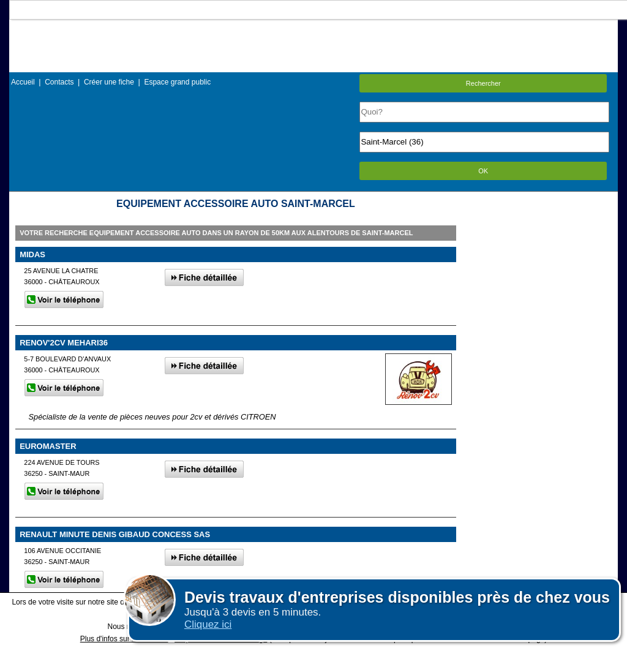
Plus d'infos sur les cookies (124, 639)
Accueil (23, 82)
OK (483, 171)
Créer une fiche (109, 82)
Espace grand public (177, 82)
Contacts (59, 82)
